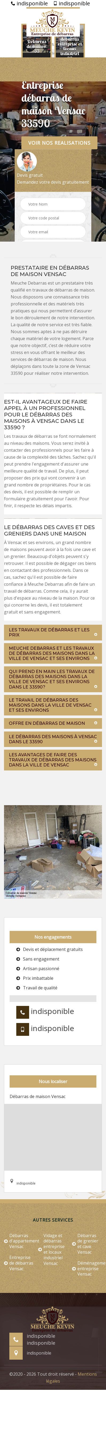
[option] (36, 46)
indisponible (29, 3)
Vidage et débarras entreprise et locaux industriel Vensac (51, 1249)
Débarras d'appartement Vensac (19, 1241)
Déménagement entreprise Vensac (87, 1268)
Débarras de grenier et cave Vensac (85, 1244)
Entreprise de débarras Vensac (18, 1263)
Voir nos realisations (59, 143)
